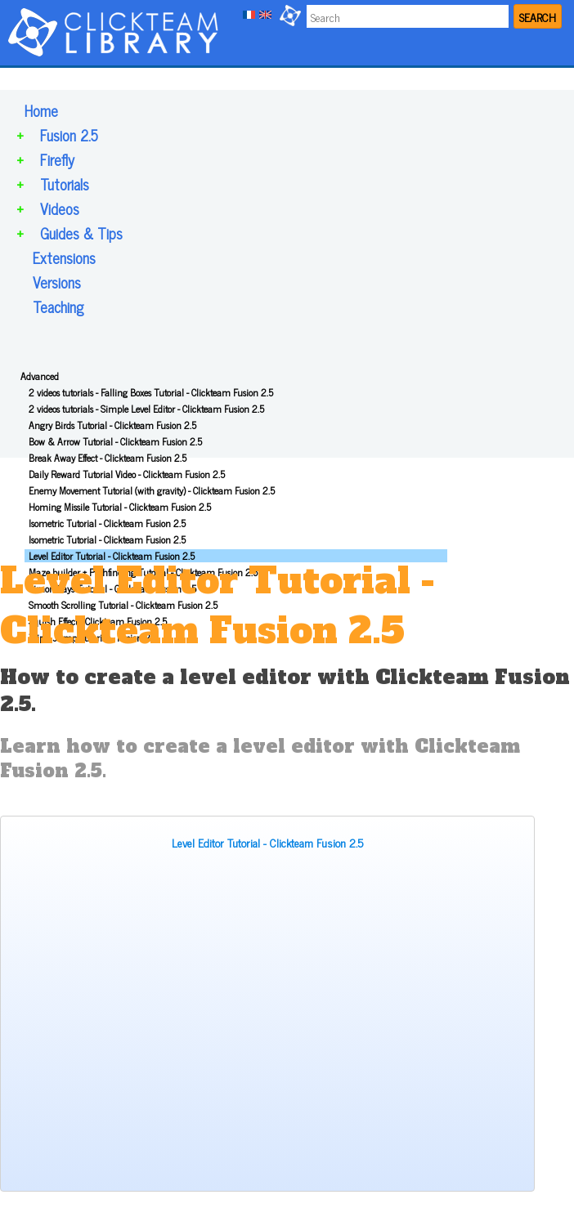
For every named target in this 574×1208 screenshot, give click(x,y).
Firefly (57, 159)
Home (41, 110)
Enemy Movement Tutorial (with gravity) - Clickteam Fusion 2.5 (152, 490)
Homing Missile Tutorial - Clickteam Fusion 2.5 (120, 506)
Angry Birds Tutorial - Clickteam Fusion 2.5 (112, 425)
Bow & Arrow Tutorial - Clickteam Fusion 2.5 (115, 441)
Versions (57, 282)
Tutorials (64, 184)
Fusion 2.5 (69, 135)
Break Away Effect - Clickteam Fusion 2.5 (107, 457)
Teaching (58, 306)
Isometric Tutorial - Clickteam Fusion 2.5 (107, 523)
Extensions (64, 257)
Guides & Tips (81, 233)
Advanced (39, 376)
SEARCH (537, 16)
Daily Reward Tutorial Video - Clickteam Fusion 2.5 (127, 474)
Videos (59, 208)
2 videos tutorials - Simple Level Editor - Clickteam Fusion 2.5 (146, 408)
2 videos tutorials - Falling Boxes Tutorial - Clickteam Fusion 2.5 (151, 392)
